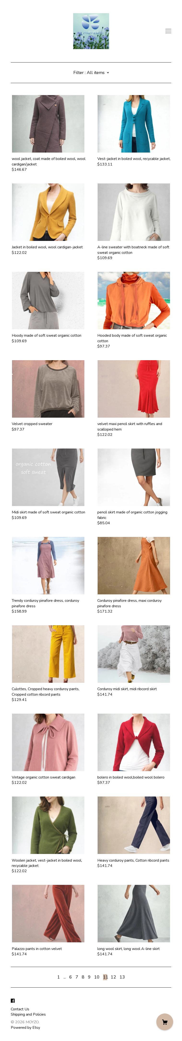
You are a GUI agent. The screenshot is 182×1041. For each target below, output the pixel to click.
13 (122, 977)
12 (113, 977)
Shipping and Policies (28, 1014)
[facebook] (13, 1001)
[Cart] (164, 1021)
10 (97, 977)
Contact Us (20, 1009)
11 (105, 977)
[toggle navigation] (168, 31)
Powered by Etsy (25, 1027)
